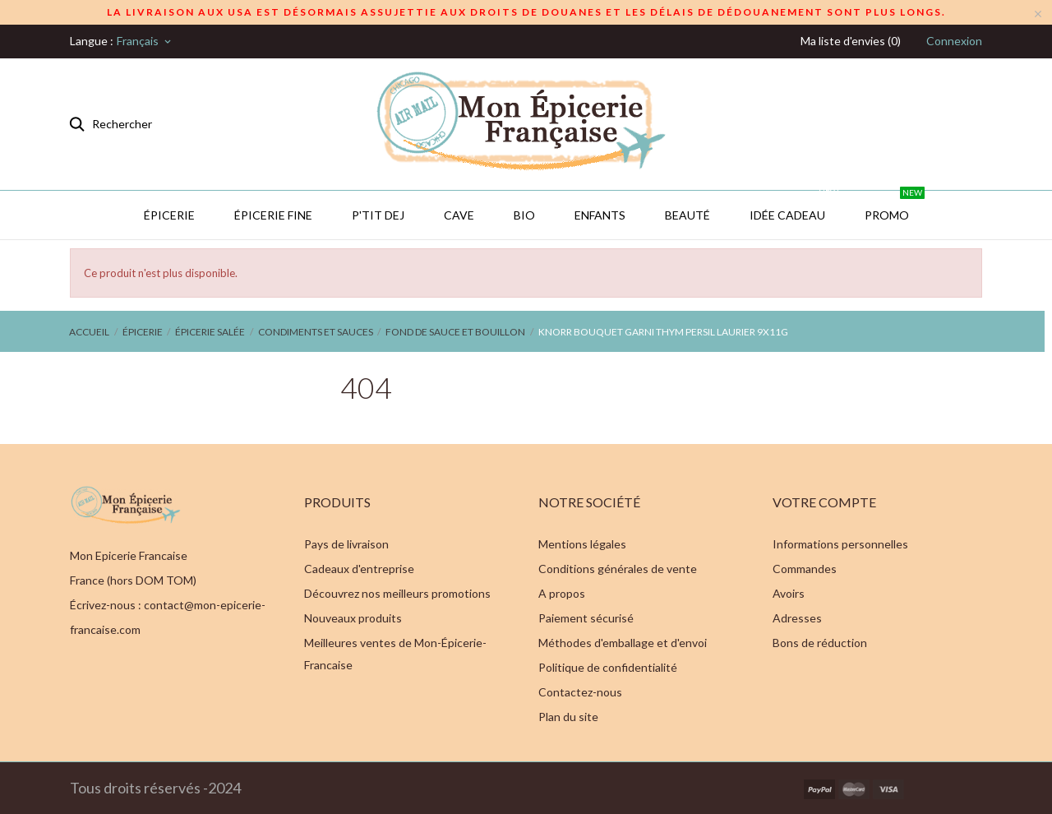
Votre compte (824, 502)
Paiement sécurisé (586, 618)
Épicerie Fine (273, 215)
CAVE (459, 215)
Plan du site (568, 717)
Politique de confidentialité (607, 667)
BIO (524, 215)
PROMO (895, 206)
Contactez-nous (580, 692)
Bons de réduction (820, 643)
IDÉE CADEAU (795, 206)
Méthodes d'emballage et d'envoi (622, 643)
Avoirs (789, 593)
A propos (561, 593)
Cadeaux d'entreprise (359, 569)
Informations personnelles (840, 544)
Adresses (797, 618)
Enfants (599, 215)
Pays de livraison (346, 544)
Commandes (805, 569)
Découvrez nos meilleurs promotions (397, 593)
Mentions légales (582, 544)
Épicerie (169, 215)
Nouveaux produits (353, 618)
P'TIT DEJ (378, 215)
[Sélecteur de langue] (145, 41)
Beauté (687, 215)
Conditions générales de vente (617, 569)
